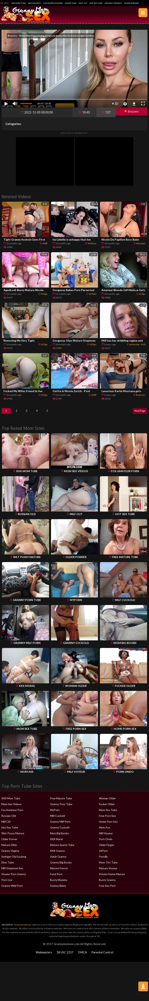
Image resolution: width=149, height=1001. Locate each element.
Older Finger (106, 848)
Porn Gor (6, 883)
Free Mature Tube (61, 802)
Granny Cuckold (59, 831)
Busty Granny (107, 883)
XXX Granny (57, 854)
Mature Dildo (9, 848)
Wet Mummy (34, 3)
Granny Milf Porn (60, 825)
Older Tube (70, 3)
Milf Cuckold (57, 819)
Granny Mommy (113, 3)
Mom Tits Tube (108, 866)
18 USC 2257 (65, 956)
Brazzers (130, 112)
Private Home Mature (112, 878)
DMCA (82, 956)
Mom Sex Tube (108, 813)
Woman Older (107, 802)
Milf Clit (83, 3)
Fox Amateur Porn (53, 3)
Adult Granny (58, 860)
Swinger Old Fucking (13, 860)
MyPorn (55, 813)
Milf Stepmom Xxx (12, 872)
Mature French (59, 872)
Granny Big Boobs (61, 866)
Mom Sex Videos (11, 808)
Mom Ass (104, 831)
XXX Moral (56, 843)
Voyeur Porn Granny (13, 878)
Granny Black (58, 889)
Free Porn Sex (107, 819)
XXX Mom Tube (18, 3)
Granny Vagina (10, 854)
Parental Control (102, 956)
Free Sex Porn (107, 889)
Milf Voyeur (106, 837)
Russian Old (8, 819)
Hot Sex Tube (95, 3)
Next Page (138, 413)
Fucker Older (107, 808)
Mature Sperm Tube (62, 848)
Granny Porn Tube (61, 808)
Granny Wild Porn (12, 889)
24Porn (103, 854)
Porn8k (103, 860)
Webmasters (44, 956)
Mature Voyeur (108, 872)
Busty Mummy (58, 883)
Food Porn (56, 878)
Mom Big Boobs (59, 837)
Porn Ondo (105, 843)
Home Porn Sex (108, 825)
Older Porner (131, 3)
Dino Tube (7, 866)
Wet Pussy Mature (12, 837)
